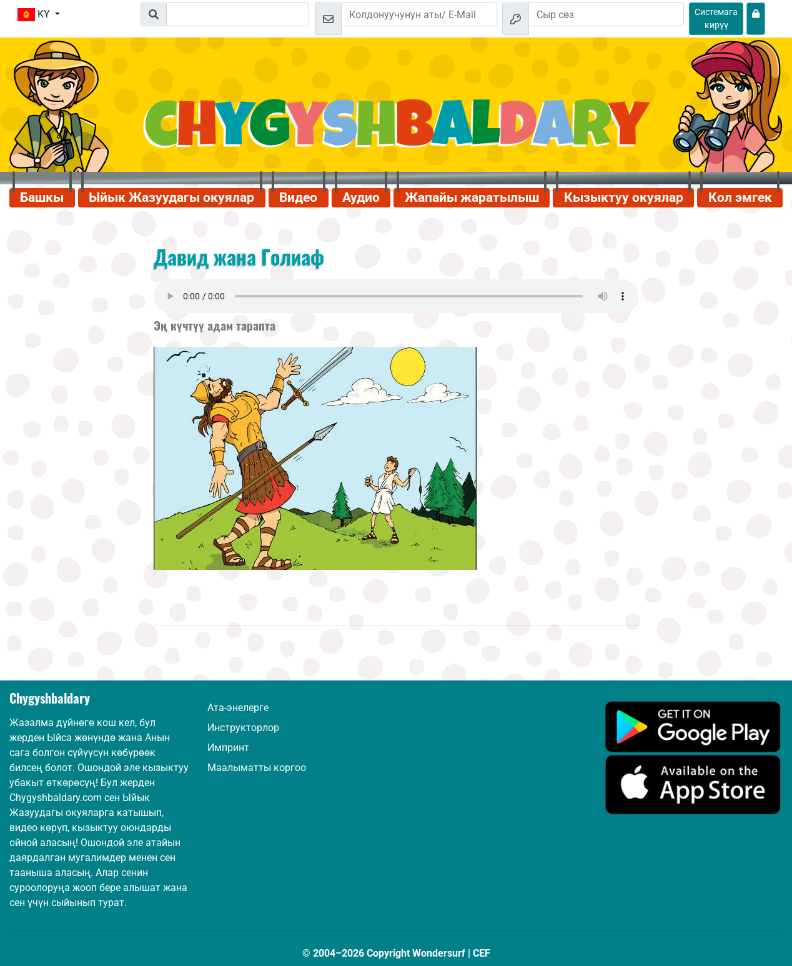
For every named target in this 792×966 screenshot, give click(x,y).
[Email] (419, 14)
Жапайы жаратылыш (472, 197)
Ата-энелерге (238, 708)
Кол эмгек (740, 197)
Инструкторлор (243, 728)
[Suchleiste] (237, 14)
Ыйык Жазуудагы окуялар (171, 197)
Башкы (42, 197)
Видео (298, 197)
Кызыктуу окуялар (623, 197)
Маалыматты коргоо (256, 768)
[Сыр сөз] (606, 14)
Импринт (228, 748)
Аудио (361, 197)
